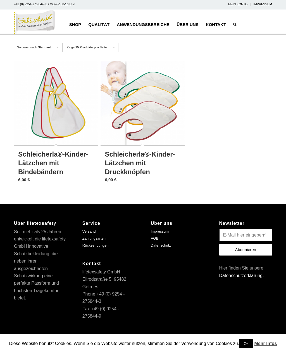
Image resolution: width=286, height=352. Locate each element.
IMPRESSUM (262, 4)
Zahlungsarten (94, 238)
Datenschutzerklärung (241, 275)
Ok (246, 343)
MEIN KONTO (237, 4)
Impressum (160, 231)
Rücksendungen (95, 245)
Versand (89, 231)
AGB (154, 238)
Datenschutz (161, 245)
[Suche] (235, 22)
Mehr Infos (265, 343)
